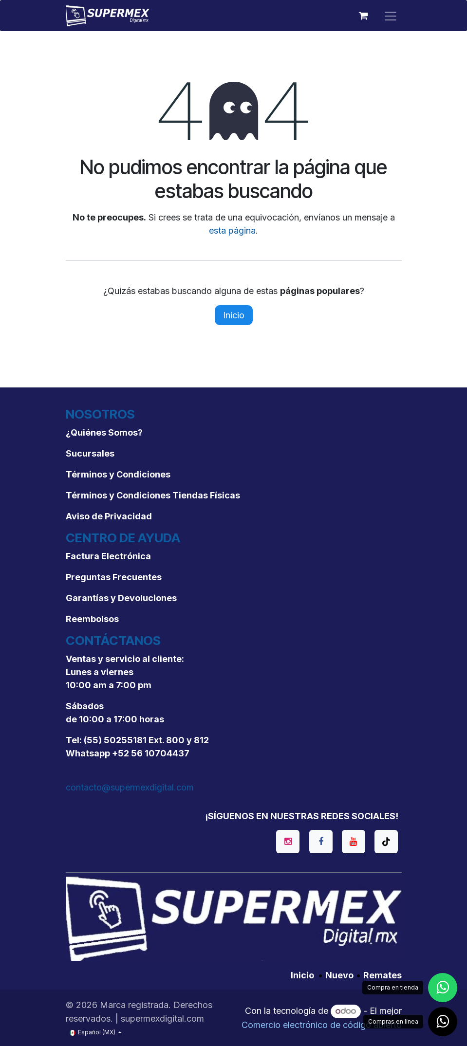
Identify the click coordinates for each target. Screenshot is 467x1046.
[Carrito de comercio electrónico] (363, 15)
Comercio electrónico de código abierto (322, 1025)
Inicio (233, 315)
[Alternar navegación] (390, 15)
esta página (232, 230)
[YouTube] (353, 841)
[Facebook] (321, 841)
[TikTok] (386, 841)
